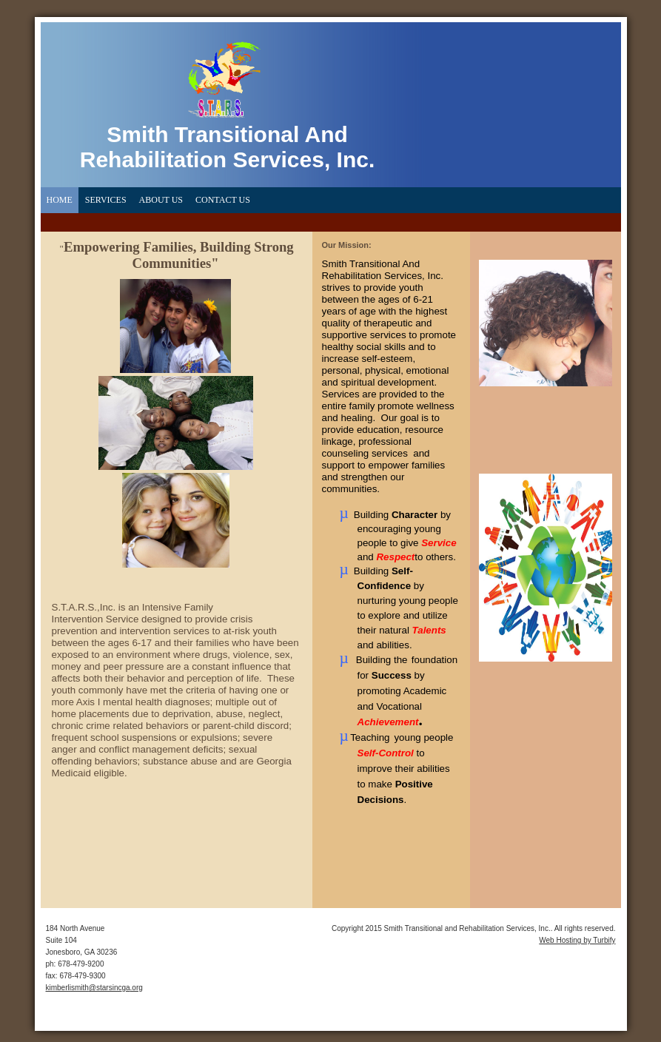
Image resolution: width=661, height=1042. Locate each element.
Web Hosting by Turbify (577, 940)
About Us (161, 200)
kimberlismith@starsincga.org (94, 988)
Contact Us (222, 200)
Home (60, 200)
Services (106, 200)
